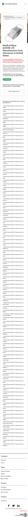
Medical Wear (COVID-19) (10, 17)
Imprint (3, 473)
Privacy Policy (4, 478)
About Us (3, 460)
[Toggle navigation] (25, 4)
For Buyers (3, 487)
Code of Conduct (5, 471)
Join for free (7, 79)
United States (19, 17)
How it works (4, 492)
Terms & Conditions (6, 476)
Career (2, 462)
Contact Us (4, 500)
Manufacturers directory (8, 16)
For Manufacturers (6, 489)
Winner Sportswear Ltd (14, 91)
